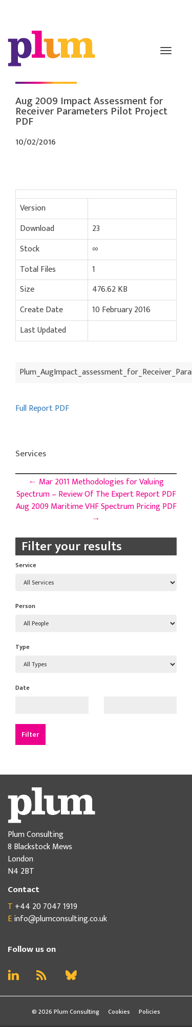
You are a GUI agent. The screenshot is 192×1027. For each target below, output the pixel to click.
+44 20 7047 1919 (46, 907)
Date (22, 687)
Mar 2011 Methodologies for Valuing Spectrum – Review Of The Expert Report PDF (96, 488)
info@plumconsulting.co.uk (60, 919)
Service (25, 565)
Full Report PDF (42, 408)
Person (25, 606)
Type (22, 646)
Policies (149, 1012)
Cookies (119, 1012)
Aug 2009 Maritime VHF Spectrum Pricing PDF (96, 513)
